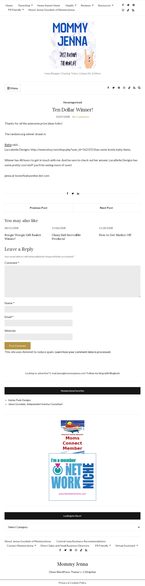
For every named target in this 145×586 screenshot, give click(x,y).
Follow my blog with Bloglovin (103, 373)
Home (9, 5)
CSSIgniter (89, 572)
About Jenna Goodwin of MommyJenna (51, 9)
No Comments (80, 116)
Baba (8, 144)
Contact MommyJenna (20, 545)
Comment (12, 262)
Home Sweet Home (48, 5)
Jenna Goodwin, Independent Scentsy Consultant (35, 404)
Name (9, 303)
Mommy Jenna (72, 564)
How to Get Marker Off (115, 235)
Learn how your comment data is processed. (83, 352)
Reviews (86, 5)
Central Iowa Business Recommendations (81, 541)
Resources (104, 5)
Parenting (24, 5)
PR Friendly (14, 9)
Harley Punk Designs (19, 400)
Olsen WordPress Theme (64, 572)
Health (70, 5)
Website (10, 330)
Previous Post (38, 207)
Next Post (106, 207)
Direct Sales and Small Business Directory (65, 545)
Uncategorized (72, 102)
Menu (12, 88)
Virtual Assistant (125, 545)
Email (9, 317)
